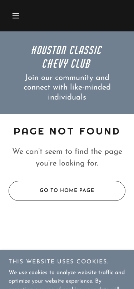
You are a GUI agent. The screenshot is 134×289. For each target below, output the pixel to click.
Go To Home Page (51, 191)
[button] (16, 16)
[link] (67, 56)
